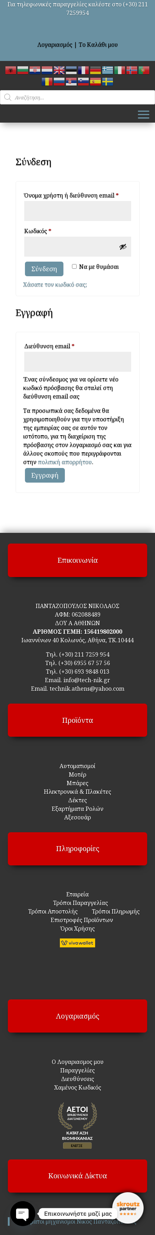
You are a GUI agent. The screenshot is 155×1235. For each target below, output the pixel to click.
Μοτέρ (77, 774)
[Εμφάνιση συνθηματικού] (123, 247)
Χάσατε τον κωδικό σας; (55, 284)
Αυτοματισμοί (77, 766)
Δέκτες (77, 800)
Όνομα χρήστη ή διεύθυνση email (77, 194)
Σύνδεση (44, 268)
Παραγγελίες (77, 1070)
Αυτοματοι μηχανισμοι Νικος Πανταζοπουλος (76, 1221)
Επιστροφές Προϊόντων (77, 920)
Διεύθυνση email (63, 345)
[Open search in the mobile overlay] (77, 97)
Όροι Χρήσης (78, 928)
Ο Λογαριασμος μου (78, 1062)
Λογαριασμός (54, 44)
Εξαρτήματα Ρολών (77, 809)
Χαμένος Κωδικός (77, 1087)
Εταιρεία (77, 894)
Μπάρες (77, 783)
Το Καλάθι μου (98, 44)
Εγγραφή (44, 475)
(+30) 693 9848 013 (84, 671)
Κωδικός (51, 230)
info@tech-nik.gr (86, 680)
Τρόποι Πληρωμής (115, 911)
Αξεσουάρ (77, 817)
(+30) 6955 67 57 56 (84, 663)
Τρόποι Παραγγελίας (77, 903)
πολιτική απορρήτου (65, 462)
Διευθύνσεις (77, 1079)
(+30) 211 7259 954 (84, 654)
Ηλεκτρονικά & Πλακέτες (77, 792)
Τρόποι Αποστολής (53, 911)
